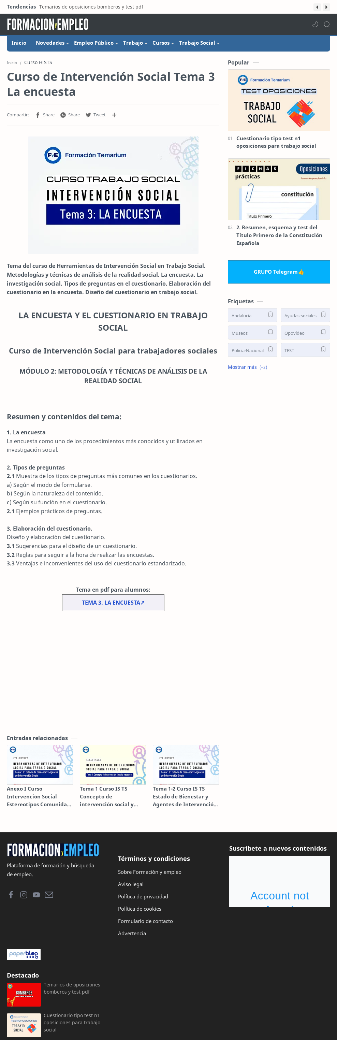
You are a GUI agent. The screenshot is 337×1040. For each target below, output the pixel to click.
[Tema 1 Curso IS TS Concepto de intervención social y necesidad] (113, 768)
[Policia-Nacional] (252, 353)
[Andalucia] (252, 318)
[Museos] (252, 336)
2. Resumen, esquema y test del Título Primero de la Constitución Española (279, 238)
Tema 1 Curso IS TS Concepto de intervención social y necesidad (107, 800)
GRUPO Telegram (276, 275)
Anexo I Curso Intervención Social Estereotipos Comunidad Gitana (38, 800)
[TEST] (305, 353)
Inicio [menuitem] (19, 42)
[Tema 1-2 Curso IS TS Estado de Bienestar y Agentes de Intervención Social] (186, 768)
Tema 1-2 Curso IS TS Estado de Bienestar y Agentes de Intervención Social (185, 800)
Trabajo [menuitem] (133, 42)
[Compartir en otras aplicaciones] (114, 118)
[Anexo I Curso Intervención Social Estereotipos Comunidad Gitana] (40, 768)
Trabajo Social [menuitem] (197, 42)
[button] (317, 7)
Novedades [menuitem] (50, 42)
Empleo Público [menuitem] (94, 42)
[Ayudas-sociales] (305, 318)
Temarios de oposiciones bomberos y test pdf (91, 6)
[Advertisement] (113, 676)
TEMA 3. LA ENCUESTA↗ (113, 605)
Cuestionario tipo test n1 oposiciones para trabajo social (276, 145)
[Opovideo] (305, 336)
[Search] (327, 24)
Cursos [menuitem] (161, 42)
